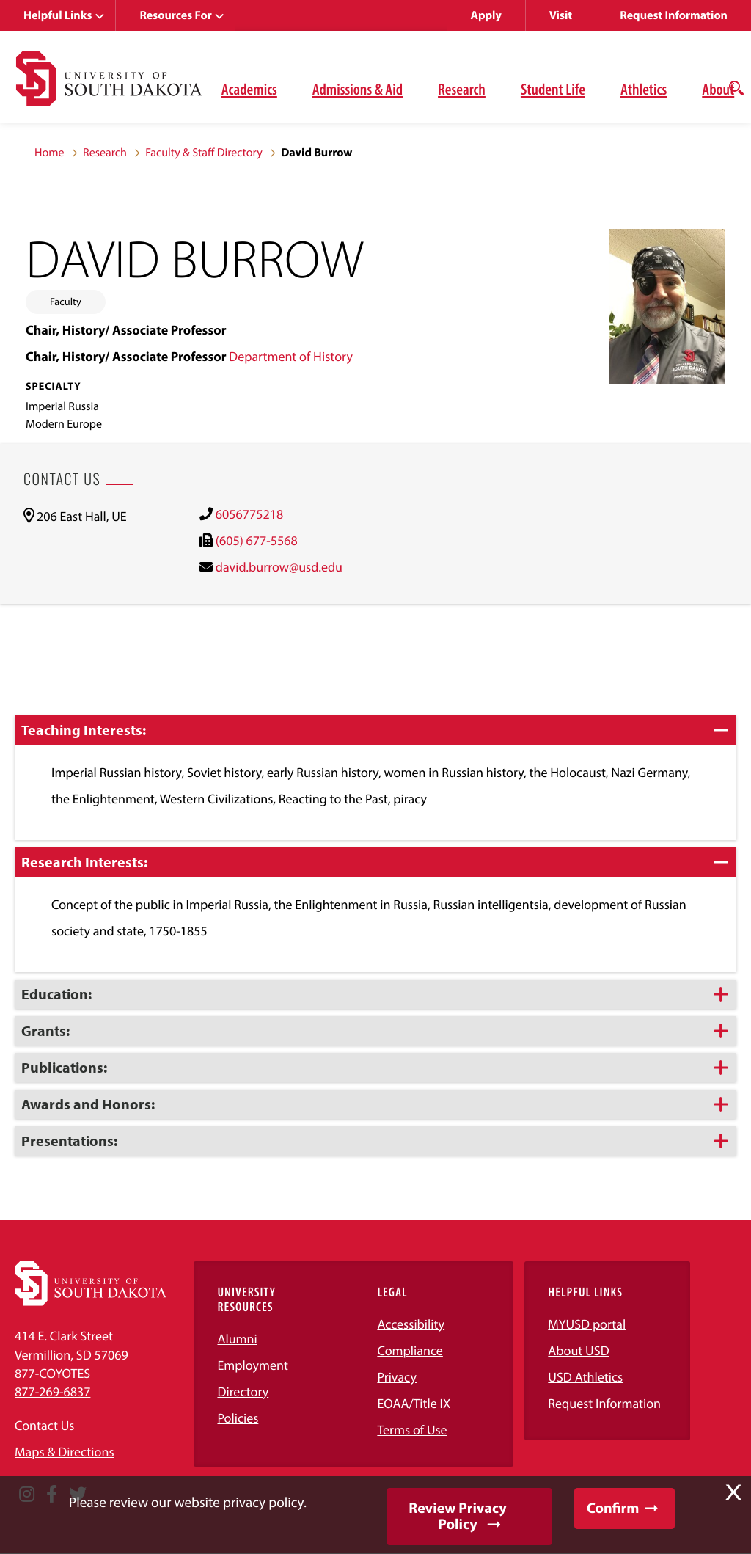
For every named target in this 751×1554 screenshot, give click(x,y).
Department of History (291, 356)
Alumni (237, 1338)
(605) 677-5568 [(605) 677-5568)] (257, 540)
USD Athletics (585, 1376)
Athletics (643, 89)
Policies (237, 1417)
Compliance (409, 1350)
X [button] (733, 1492)
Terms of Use (412, 1429)
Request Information (674, 15)
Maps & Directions (64, 1451)
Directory (242, 1391)
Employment (252, 1365)
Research (462, 89)
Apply (486, 15)
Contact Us (44, 1425)
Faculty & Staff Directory (204, 152)
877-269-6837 (52, 1391)
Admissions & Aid (357, 89)
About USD (578, 1350)
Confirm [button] (613, 1508)
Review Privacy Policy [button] (457, 1516)
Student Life (553, 89)
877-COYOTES (52, 1373)
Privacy (397, 1376)
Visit (560, 15)
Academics (249, 89)
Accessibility (410, 1324)
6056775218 (249, 514)
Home (49, 152)
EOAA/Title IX (413, 1403)
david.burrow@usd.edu (279, 566)
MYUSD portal (587, 1324)
